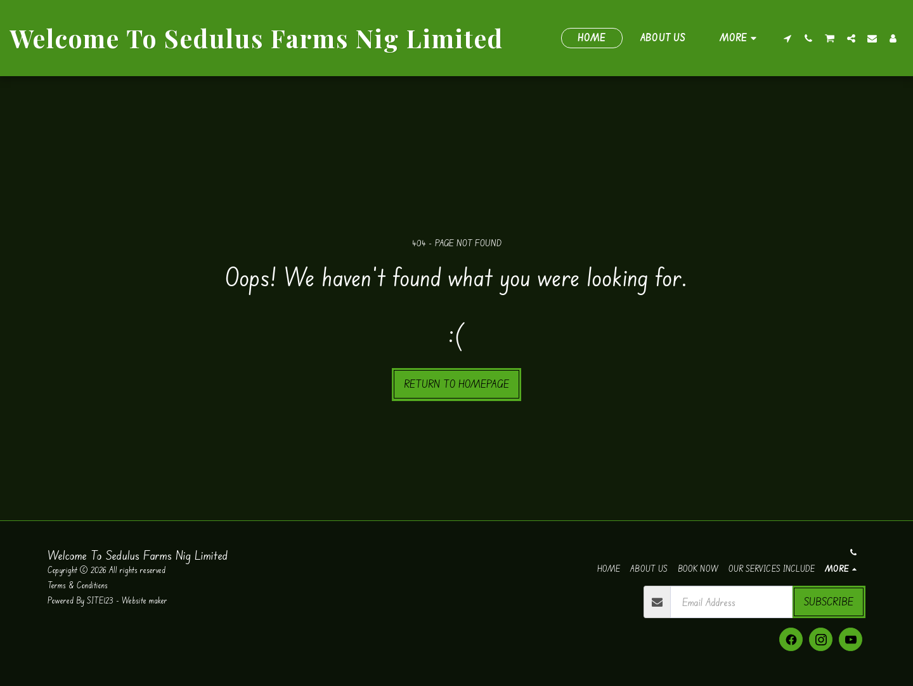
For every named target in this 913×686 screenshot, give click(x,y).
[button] (788, 38)
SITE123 (100, 600)
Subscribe (828, 601)
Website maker (144, 600)
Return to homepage (456, 383)
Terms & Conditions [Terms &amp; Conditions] (79, 585)
